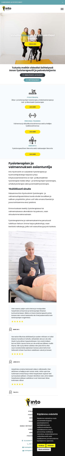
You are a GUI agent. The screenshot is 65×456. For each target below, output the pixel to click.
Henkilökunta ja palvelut (32, 75)
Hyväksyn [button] (41, 445)
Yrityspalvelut (32, 80)
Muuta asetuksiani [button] (44, 449)
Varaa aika (32, 44)
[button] (32, 2)
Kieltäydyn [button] (51, 445)
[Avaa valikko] (62, 8)
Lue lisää (32, 107)
